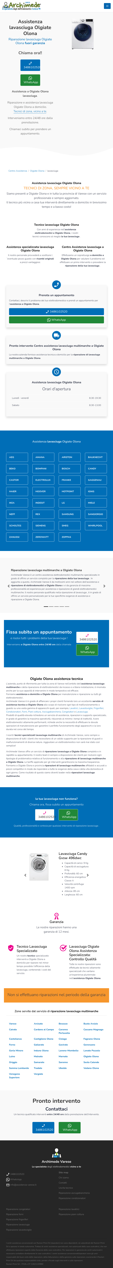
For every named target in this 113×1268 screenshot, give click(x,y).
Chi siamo (64, 1177)
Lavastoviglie (86, 708)
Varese (12, 1023)
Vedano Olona (91, 1068)
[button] (8, 586)
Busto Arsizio (91, 1023)
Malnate (38, 1056)
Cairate (13, 1029)
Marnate (63, 1056)
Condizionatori (13, 711)
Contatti (63, 1182)
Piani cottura (34, 711)
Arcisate (38, 1023)
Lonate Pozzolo (92, 1050)
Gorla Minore (16, 1050)
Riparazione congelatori (18, 1209)
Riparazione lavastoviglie (19, 1229)
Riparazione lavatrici (69, 1209)
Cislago (63, 1039)
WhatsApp (30, 80)
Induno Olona (41, 1050)
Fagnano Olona (92, 1039)
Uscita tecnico (66, 1187)
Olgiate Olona (37, 170)
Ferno (12, 1044)
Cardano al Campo (44, 1029)
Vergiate (38, 1074)
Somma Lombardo (19, 1068)
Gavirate (63, 1044)
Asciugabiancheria (51, 711)
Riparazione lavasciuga (18, 1224)
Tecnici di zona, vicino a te (30, 111)
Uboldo (63, 1068)
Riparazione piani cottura (71, 1214)
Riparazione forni (14, 1214)
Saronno (63, 1062)
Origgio (13, 1062)
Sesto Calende (91, 1062)
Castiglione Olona (43, 1039)
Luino (12, 1056)
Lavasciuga (82, 711)
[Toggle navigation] (107, 6)
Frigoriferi (99, 708)
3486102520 (31, 65)
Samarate (39, 1062)
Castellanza (15, 1039)
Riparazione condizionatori (72, 1198)
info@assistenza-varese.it (21, 1184)
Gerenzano (89, 1044)
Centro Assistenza (17, 170)
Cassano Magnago (93, 1029)
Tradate (38, 1068)
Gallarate (39, 1044)
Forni (24, 711)
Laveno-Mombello (68, 1050)
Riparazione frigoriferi (17, 1219)
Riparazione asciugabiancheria (74, 1193)
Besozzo (63, 1023)
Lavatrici (73, 708)
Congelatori (68, 711)
